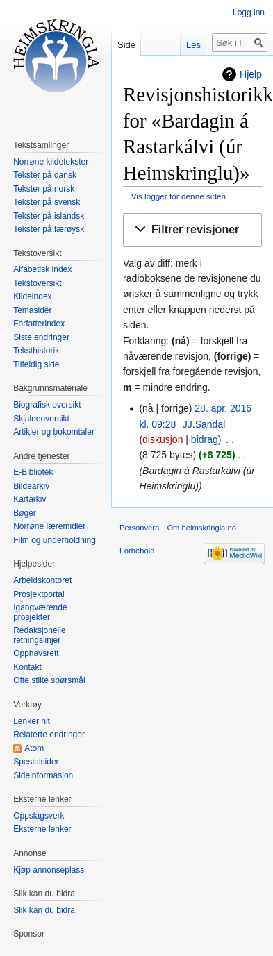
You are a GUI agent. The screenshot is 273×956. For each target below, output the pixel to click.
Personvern (139, 527)
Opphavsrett (35, 653)
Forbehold (136, 550)
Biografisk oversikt (47, 405)
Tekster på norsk (43, 189)
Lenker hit (31, 721)
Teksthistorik (36, 350)
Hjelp (251, 74)
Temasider (32, 310)
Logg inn (249, 12)
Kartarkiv (29, 499)
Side (126, 45)
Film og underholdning (54, 540)
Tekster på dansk (44, 175)
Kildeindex (32, 296)
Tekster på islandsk (48, 216)
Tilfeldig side (36, 364)
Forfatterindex (39, 323)
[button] (192, 230)
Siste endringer (41, 337)
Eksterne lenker (42, 829)
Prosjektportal (38, 594)
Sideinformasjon (43, 775)
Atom (34, 748)
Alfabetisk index (42, 269)
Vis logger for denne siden (178, 196)
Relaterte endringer (49, 734)
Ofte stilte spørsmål (49, 680)
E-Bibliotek (33, 472)
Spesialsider (35, 761)
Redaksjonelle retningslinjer (39, 635)
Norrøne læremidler (49, 526)
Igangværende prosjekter (40, 612)
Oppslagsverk (38, 816)
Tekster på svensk (46, 202)
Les (193, 45)
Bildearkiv (31, 486)
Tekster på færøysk (48, 229)
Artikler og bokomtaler (53, 432)
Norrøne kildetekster (50, 162)
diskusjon (162, 439)
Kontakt (27, 667)
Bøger (24, 513)
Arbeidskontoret (42, 580)
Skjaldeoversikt (41, 419)
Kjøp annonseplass (48, 870)
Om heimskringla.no (201, 527)
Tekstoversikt (37, 283)
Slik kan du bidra (44, 910)
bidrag (204, 439)
